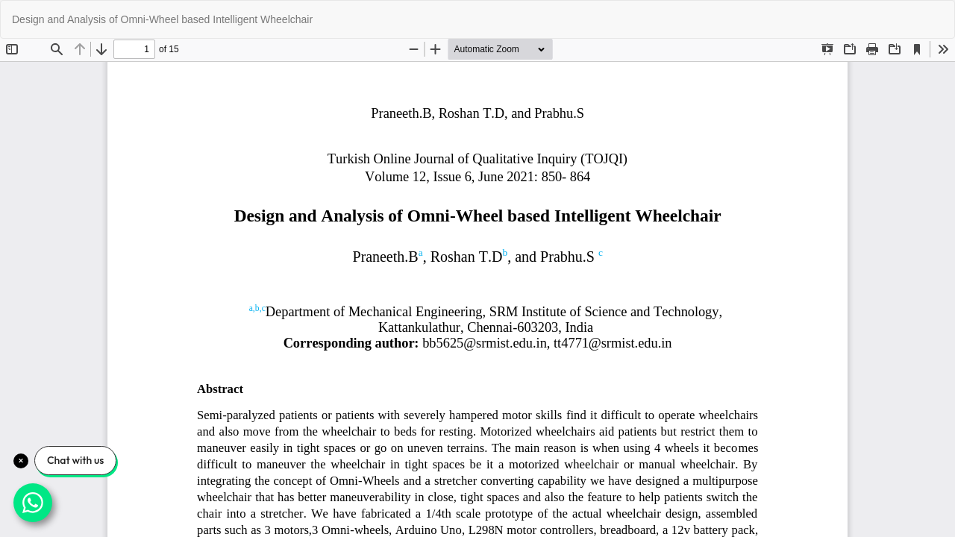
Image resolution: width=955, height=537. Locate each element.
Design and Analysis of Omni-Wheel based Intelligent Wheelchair (162, 19)
